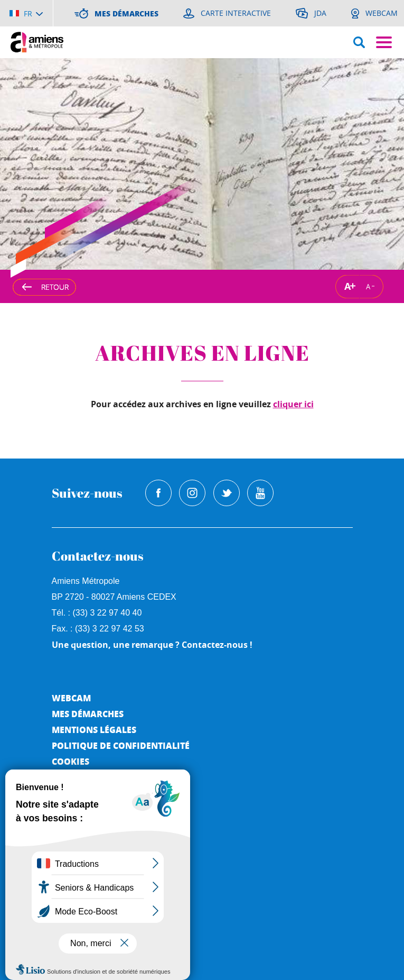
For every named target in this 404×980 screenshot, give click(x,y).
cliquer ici (293, 404)
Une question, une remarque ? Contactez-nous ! (152, 645)
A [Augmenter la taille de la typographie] (347, 286)
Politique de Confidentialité (121, 745)
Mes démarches (88, 714)
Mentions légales (94, 729)
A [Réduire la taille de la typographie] (368, 286)
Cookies (70, 761)
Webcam (71, 698)
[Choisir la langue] (26, 13)
